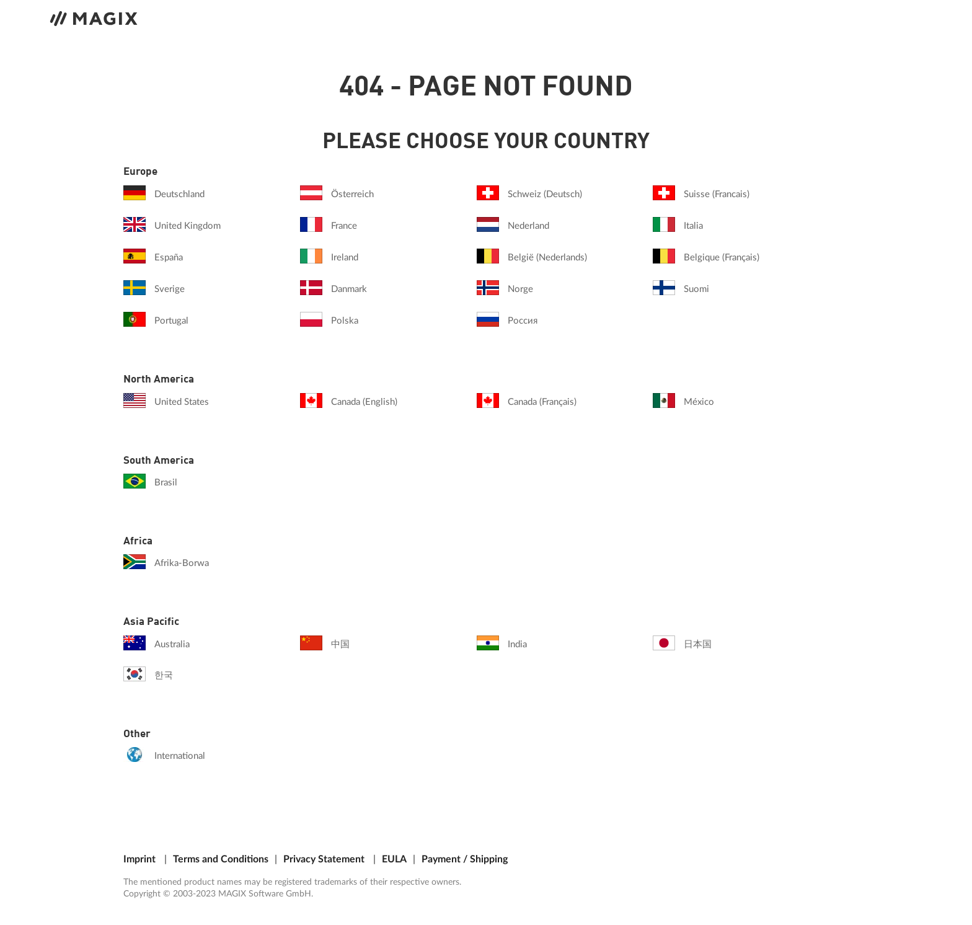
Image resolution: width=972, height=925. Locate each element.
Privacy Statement (324, 859)
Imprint (139, 859)
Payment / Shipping (465, 859)
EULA (394, 859)
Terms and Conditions (220, 859)
